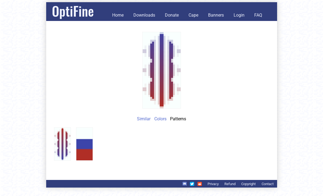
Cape (193, 15)
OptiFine (73, 10)
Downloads (144, 15)
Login (239, 15)
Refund (230, 184)
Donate (172, 15)
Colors (160, 118)
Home (118, 15)
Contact (268, 184)
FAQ (258, 15)
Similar (143, 118)
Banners (216, 15)
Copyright (248, 184)
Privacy (213, 184)
